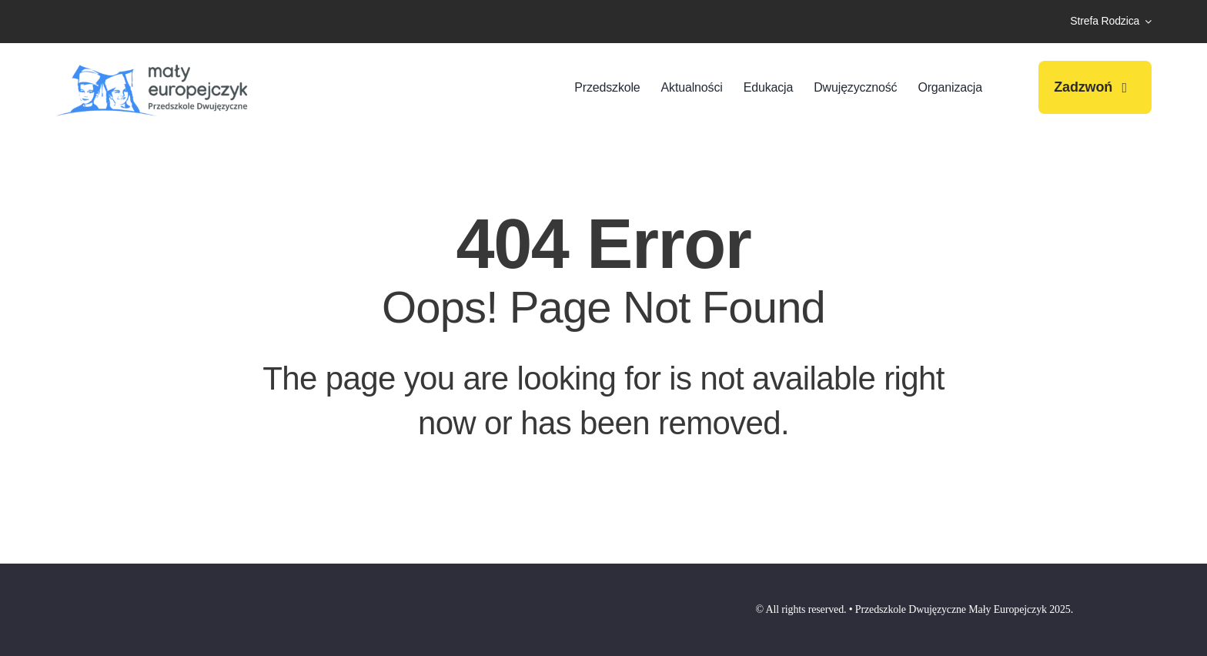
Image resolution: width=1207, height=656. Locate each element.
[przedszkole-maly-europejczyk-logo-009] (151, 63)
